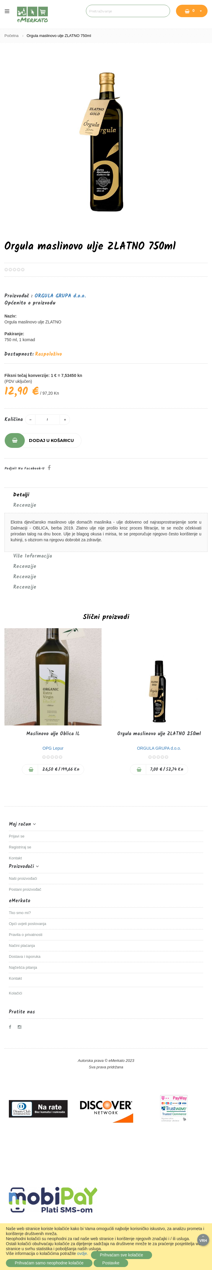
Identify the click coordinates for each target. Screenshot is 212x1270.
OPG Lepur (53, 748)
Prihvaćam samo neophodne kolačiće (49, 1263)
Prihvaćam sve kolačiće (121, 1255)
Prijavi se (17, 836)
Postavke (111, 1263)
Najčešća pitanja (23, 967)
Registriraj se (20, 847)
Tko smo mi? (20, 913)
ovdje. (82, 1253)
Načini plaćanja (22, 945)
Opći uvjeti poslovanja (27, 923)
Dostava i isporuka (24, 956)
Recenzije (24, 505)
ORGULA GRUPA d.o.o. (60, 296)
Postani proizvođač (25, 889)
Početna (11, 35)
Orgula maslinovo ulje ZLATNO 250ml (159, 734)
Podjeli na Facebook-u (24, 468)
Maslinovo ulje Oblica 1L (53, 734)
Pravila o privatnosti (25, 934)
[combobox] (127, 11)
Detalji (21, 495)
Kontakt (15, 858)
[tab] (106, 495)
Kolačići (15, 993)
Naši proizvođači (23, 878)
